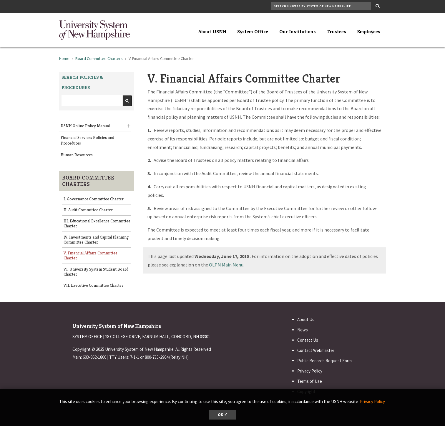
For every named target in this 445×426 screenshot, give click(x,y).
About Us (305, 319)
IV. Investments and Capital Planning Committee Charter (96, 239)
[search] (91, 100)
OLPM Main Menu (226, 265)
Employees (368, 31)
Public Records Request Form (324, 360)
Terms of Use (309, 381)
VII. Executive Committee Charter (93, 285)
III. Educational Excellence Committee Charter (97, 223)
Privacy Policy (309, 371)
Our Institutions (297, 31)
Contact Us (307, 340)
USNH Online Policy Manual (85, 125)
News (302, 330)
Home (64, 58)
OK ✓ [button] (223, 414)
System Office (252, 31)
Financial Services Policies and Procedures (87, 140)
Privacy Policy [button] (372, 401)
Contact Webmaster (315, 350)
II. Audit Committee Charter (88, 209)
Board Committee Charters (99, 58)
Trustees (336, 31)
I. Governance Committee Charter (94, 199)
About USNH (212, 31)
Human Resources (77, 154)
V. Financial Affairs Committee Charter (90, 255)
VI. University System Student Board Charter (96, 271)
